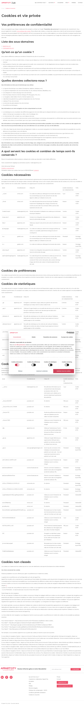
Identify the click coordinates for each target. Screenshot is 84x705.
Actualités (31, 681)
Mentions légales (33, 688)
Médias (30, 686)
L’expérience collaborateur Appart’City (38, 679)
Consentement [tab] (17, 337)
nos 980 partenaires (19, 344)
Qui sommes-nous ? (34, 677)
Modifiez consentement (7, 168)
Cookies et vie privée (10, 8)
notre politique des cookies (24, 31)
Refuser (20, 371)
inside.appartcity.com (8, 48)
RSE (30, 683)
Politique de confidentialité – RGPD (38, 690)
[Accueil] (2, 8)
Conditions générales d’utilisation (37, 692)
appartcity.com (7, 46)
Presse (58, 677)
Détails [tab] (34, 337)
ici (6, 585)
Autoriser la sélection (42, 371)
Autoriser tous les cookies (64, 371)
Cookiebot (36, 170)
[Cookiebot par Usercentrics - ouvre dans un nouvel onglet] (67, 333)
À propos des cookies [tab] (67, 337)
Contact (59, 679)
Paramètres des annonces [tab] (50, 337)
